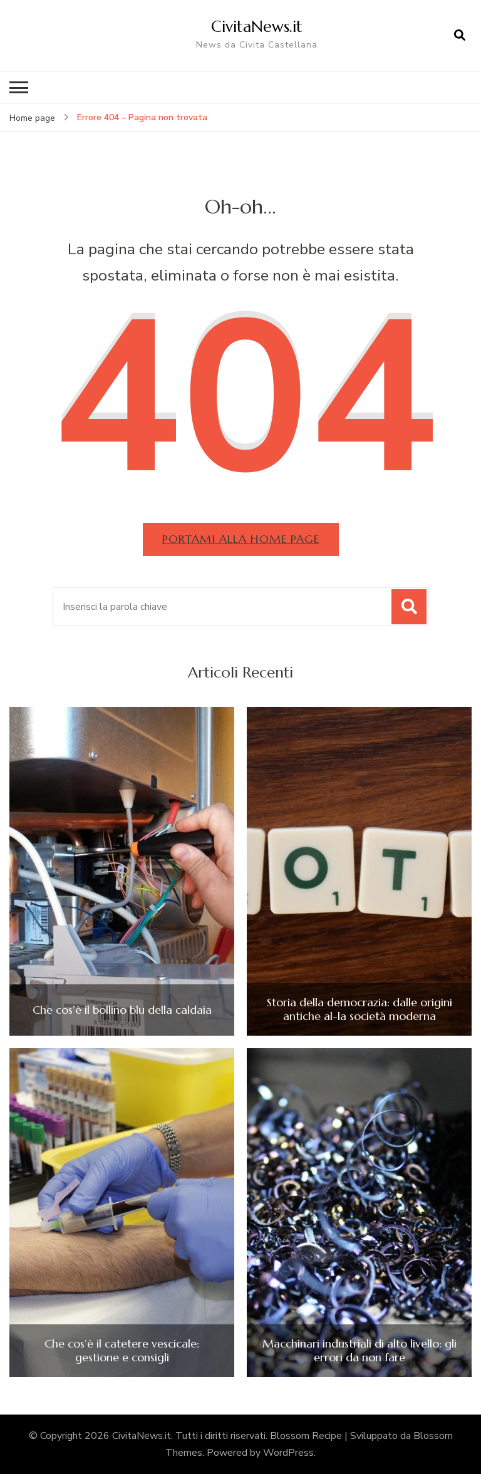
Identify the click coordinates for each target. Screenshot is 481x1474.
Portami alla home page (240, 539)
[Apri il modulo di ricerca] (460, 35)
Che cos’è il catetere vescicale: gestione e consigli (121, 1350)
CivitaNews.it (257, 26)
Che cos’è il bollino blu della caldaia (122, 1010)
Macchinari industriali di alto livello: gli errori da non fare (359, 1350)
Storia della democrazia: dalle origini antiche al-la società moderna (359, 1009)
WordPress (288, 1453)
